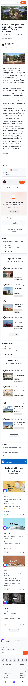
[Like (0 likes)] (4, 187)
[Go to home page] (14, 682)
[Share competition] (23, 515)
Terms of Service (6, 675)
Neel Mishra (7, 43)
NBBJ (5, 172)
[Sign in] (23, 2)
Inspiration (22, 675)
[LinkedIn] (18, 660)
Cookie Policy (7, 671)
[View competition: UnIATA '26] (14, 561)
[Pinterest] (14, 660)
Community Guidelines (6, 666)
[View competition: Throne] (14, 598)
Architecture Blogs (22, 671)
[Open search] (18, 2)
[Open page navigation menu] (22, 682)
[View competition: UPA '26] (14, 486)
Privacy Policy (7, 673)
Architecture (7, 45)
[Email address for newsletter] (12, 652)
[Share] (17, 45)
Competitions (22, 673)
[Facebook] (26, 660)
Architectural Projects (22, 669)
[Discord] (2, 660)
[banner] (14, 245)
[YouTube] (6, 660)
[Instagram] (22, 660)
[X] (10, 660)
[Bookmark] (21, 45)
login (10, 222)
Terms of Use (6, 677)
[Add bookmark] (23, 268)
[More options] (24, 45)
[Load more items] (14, 334)
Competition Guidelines (7, 669)
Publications (22, 677)
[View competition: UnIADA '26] (14, 524)
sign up (16, 222)
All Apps (22, 666)
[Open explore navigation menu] (5, 682)
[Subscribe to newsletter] (25, 653)
